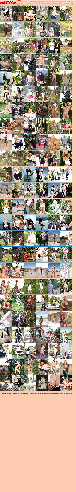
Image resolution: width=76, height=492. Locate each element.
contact (14, 394)
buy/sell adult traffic (6, 394)
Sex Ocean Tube (23, 5)
